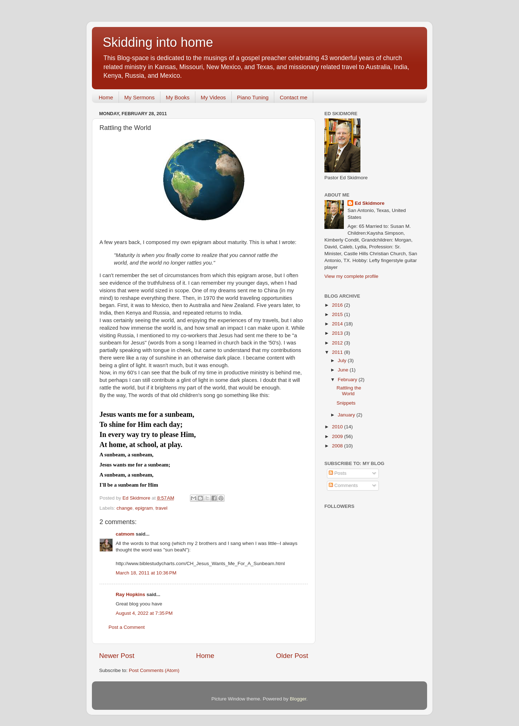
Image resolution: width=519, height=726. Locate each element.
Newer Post (116, 655)
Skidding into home (158, 42)
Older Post (292, 655)
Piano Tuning (253, 97)
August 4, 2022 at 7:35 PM (144, 613)
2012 (338, 343)
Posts (338, 473)
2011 (338, 352)
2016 (338, 305)
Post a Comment (126, 627)
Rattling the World (349, 390)
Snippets (346, 403)
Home (106, 97)
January (347, 415)
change (124, 508)
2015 (338, 314)
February (348, 379)
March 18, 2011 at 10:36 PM (146, 573)
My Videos (213, 97)
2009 (338, 436)
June (344, 370)
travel (161, 508)
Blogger (298, 699)
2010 (338, 426)
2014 (338, 323)
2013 (338, 333)
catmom (125, 534)
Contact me (293, 97)
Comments (343, 485)
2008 (338, 445)
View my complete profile (351, 276)
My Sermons (139, 97)
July (343, 360)
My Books (178, 97)
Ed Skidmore (370, 203)
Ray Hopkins (130, 594)
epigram (144, 508)
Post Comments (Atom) (154, 670)
